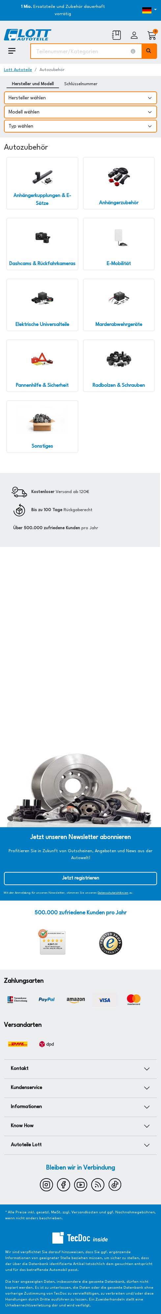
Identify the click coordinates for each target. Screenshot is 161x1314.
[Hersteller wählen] (80, 97)
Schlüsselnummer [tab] (80, 84)
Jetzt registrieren (80, 878)
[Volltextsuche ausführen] (149, 51)
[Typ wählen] (80, 126)
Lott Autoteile (18, 70)
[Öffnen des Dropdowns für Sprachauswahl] (137, 10)
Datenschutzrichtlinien (113, 892)
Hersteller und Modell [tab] (33, 84)
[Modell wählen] (80, 112)
